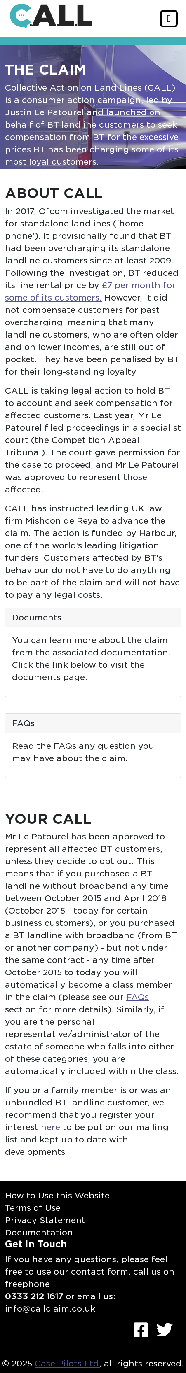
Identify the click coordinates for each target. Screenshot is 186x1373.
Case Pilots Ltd (67, 1363)
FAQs (137, 997)
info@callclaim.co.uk (50, 1309)
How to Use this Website (57, 1196)
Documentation (39, 1233)
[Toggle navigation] (169, 19)
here (50, 1127)
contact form (99, 1272)
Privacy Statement (45, 1220)
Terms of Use (33, 1208)
